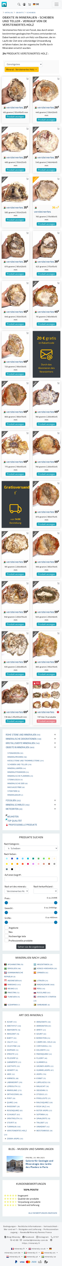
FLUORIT (41, 1058)
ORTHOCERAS (14, 1094)
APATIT (41, 1030)
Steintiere (13, 791)
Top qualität (14, 820)
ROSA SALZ (43, 1106)
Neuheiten (12, 816)
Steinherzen (15, 753)
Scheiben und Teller (19, 764)
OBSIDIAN (42, 1090)
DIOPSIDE (12, 1050)
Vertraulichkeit (50, 1226)
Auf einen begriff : (13, 875)
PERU (41, 988)
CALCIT (12, 1042)
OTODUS (41, 1094)
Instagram (42, 1237)
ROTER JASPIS (44, 1110)
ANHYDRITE (13, 1030)
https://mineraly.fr (31, 1243)
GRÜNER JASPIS (44, 1066)
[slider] (6, 902)
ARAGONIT (13, 1034)
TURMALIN (14, 1126)
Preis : (8, 898)
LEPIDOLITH (13, 1086)
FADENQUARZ (44, 1054)
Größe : (8, 918)
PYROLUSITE (43, 1098)
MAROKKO (14, 984)
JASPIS (41, 1074)
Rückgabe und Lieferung (30, 1229)
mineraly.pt (31, 1256)
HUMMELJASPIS (45, 1070)
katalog (9, 12)
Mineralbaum (15, 795)
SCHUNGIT (13, 1114)
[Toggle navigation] (56, 4)
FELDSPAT (12, 1058)
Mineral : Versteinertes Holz (21, 69)
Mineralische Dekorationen (23, 738)
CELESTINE (13, 1046)
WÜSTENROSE (44, 1130)
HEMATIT (12, 1070)
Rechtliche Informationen (29, 1226)
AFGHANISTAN (15, 964)
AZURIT (41, 1034)
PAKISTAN (13, 992)
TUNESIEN (14, 996)
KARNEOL (12, 1078)
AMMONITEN (43, 1026)
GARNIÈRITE (14, 1062)
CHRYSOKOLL (43, 1046)
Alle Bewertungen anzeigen (42, 1213)
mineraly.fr (18, 1248)
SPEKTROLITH (14, 1118)
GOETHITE (13, 1066)
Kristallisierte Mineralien (23, 743)
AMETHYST (14, 1026)
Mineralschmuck (18, 804)
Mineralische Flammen (20, 776)
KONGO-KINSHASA (47, 968)
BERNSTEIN (43, 1038)
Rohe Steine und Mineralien (23, 734)
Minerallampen (16, 768)
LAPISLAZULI (43, 1082)
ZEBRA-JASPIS (15, 1138)
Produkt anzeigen (15, 116)
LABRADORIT (14, 1082)
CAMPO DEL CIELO (46, 1042)
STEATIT (12, 1122)
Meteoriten (14, 808)
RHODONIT (13, 1106)
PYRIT (11, 1098)
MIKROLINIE (14, 1090)
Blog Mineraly (12, 1237)
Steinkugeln (15, 779)
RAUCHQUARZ (44, 1102)
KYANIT (41, 1078)
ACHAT (12, 1022)
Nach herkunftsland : (43, 886)
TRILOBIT (42, 1122)
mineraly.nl (13, 1256)
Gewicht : (9, 908)
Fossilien (13, 800)
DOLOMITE (42, 1050)
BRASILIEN (14, 968)
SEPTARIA (42, 1114)
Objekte (20, 12)
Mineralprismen (17, 757)
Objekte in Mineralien (20, 747)
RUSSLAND (43, 992)
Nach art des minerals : (16, 886)
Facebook (28, 1237)
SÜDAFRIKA (14, 1004)
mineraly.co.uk (37, 1248)
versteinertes (13, 107)
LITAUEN (42, 980)
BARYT (11, 1038)
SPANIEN (42, 972)
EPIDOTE (12, 1054)
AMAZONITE (43, 1022)
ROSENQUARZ (14, 1110)
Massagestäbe (16, 787)
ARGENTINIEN (44, 964)
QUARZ (12, 1102)
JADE (11, 1074)
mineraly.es (48, 1252)
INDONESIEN (15, 980)
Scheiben (30, 12)
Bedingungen (9, 1226)
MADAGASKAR (45, 984)
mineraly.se (48, 1256)
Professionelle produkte (21, 824)
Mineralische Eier (17, 783)
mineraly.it (31, 1252)
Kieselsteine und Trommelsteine (25, 760)
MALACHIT (42, 1086)
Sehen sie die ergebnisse (31, 946)
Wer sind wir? (10, 1229)
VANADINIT (42, 1126)
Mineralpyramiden (18, 772)
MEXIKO (13, 988)
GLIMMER (41, 1062)
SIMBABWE (43, 1004)
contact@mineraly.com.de (35, 1240)
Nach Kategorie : (12, 844)
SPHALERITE (43, 1118)
